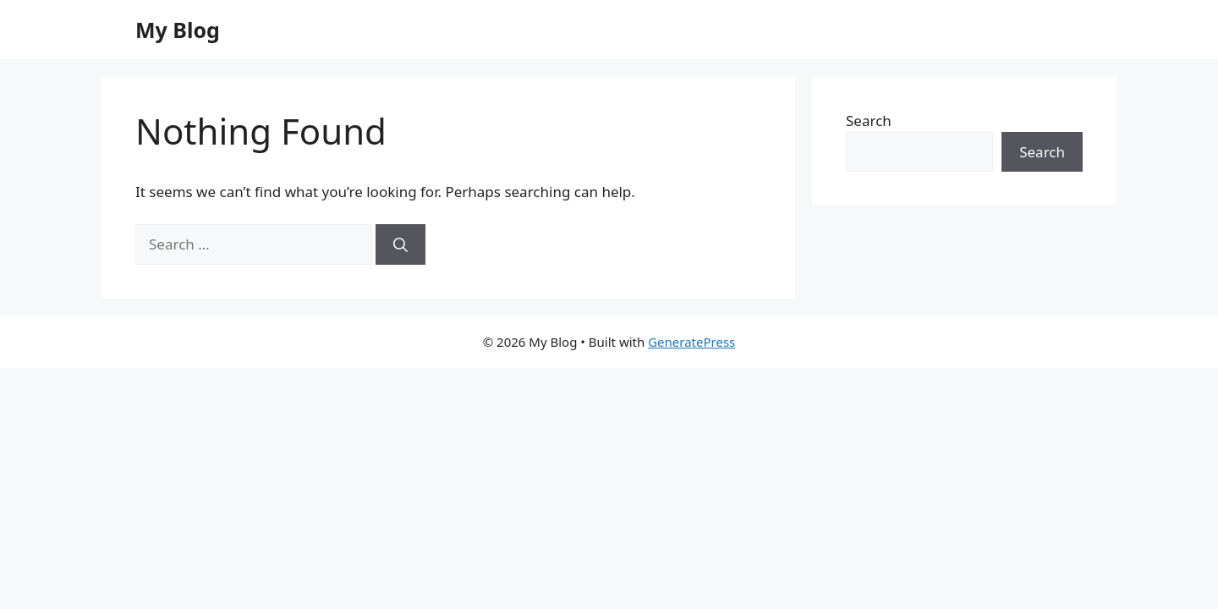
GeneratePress (691, 341)
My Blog (177, 29)
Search (869, 120)
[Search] (400, 244)
